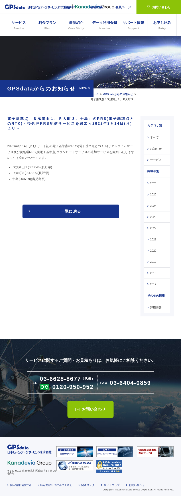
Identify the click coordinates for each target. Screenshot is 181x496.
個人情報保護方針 (20, 484)
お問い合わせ (161, 7)
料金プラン (47, 26)
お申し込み (162, 26)
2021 (153, 238)
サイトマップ (112, 484)
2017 (153, 283)
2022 (153, 227)
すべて (154, 137)
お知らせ (156, 148)
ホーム (95, 94)
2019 (153, 260)
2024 (153, 205)
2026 (153, 182)
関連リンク (88, 484)
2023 (153, 216)
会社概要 (96, 7)
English (69, 7)
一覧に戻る (71, 211)
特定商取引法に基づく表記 (56, 484)
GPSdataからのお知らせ (118, 94)
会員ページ (123, 7)
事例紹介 (76, 26)
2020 (153, 249)
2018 (153, 272)
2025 (153, 194)
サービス (156, 159)
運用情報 (156, 306)
